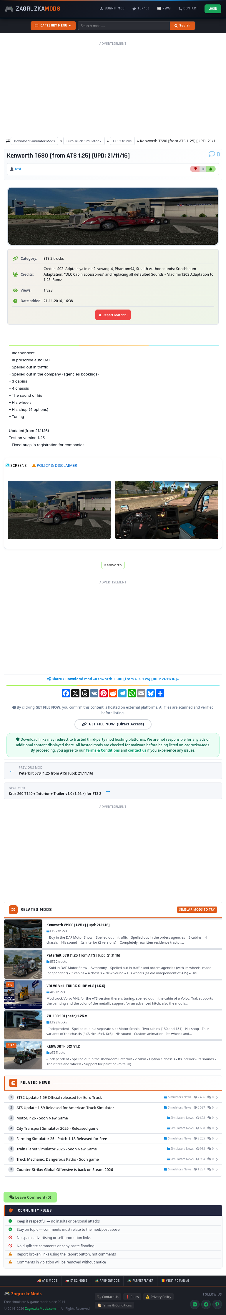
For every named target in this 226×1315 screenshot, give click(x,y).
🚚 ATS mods (47, 1281)
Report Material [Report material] (113, 314)
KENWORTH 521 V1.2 (63, 1046)
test (18, 168)
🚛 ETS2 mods (76, 1281)
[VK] (195, 1304)
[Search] (182, 25)
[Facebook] (206, 1304)
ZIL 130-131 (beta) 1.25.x (66, 1016)
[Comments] (214, 154)
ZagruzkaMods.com (40, 1308)
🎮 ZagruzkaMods (23, 1294)
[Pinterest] (217, 1304)
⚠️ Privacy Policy (158, 1296)
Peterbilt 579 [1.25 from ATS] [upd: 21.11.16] (83, 955)
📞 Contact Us (108, 1296)
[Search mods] (124, 25)
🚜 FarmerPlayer (140, 1281)
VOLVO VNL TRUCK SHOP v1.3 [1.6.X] (75, 986)
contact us (137, 750)
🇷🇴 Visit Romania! (175, 1281)
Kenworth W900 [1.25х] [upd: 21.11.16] (78, 925)
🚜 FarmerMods (107, 1281)
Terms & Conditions (103, 750)
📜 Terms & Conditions (114, 1305)
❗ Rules (132, 1296)
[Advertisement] (113, 89)
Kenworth (113, 565)
